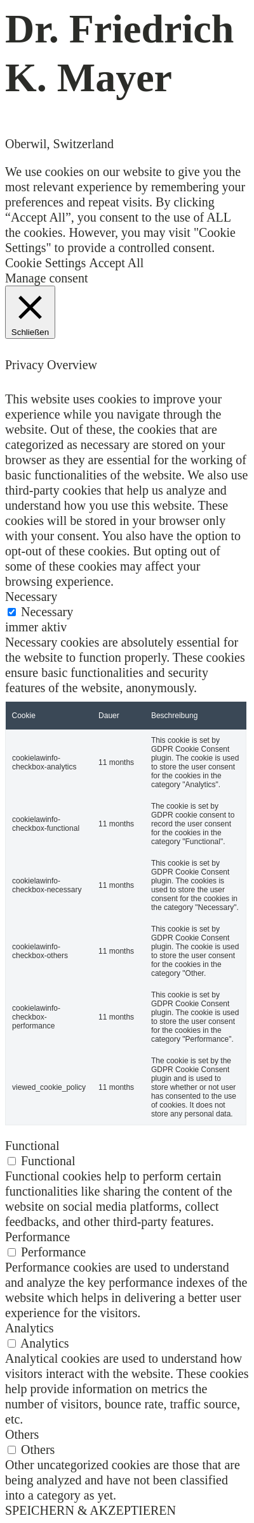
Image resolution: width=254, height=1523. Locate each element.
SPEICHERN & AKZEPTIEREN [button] (90, 1510)
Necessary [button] (31, 597)
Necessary (47, 612)
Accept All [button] (116, 263)
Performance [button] (37, 1237)
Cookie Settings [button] (45, 263)
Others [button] (22, 1434)
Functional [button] (32, 1146)
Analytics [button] (29, 1328)
